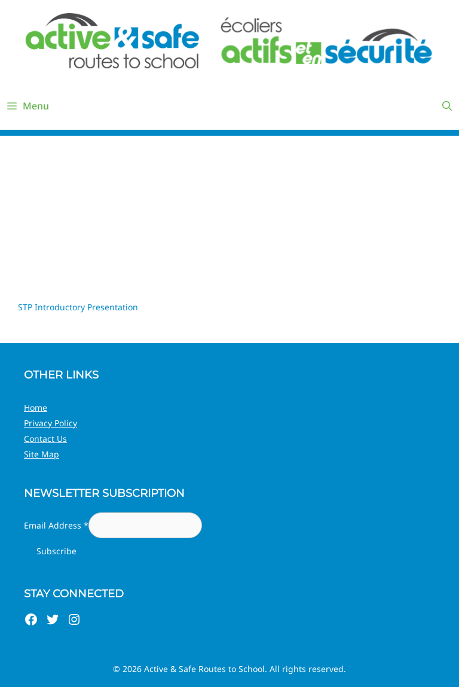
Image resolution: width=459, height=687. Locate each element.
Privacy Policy (50, 423)
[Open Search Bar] (446, 106)
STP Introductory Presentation (78, 307)
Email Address (56, 525)
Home (35, 407)
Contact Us (45, 438)
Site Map (41, 454)
